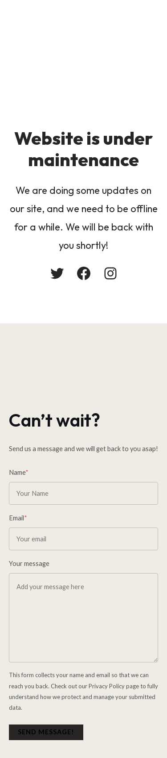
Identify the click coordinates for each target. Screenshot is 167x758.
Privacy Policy (107, 686)
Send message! (46, 732)
